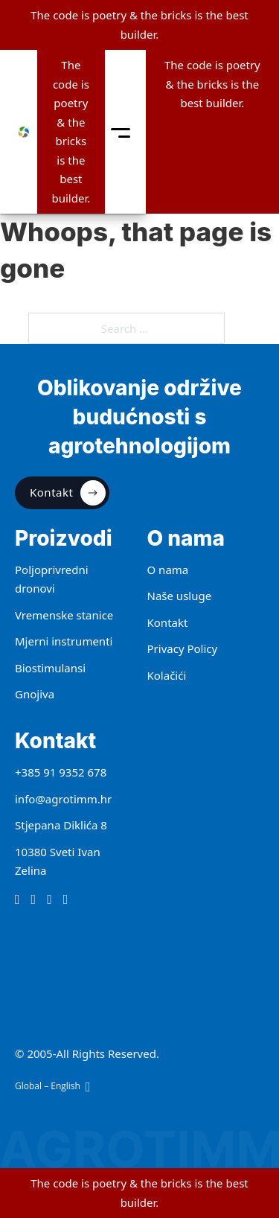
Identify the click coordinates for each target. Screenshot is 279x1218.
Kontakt (68, 493)
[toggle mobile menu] (120, 132)
